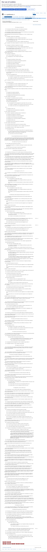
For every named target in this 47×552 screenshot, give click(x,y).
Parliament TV (34, 18)
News (37, 18)
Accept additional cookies (8, 9)
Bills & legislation (18, 18)
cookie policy (27, 6)
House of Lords (10, 18)
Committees (23, 18)
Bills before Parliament (24, 19)
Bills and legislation (19, 19)
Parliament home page (7, 19)
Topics (40, 18)
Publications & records (28, 18)
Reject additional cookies (20, 9)
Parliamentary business (13, 19)
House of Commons (5, 18)
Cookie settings (31, 9)
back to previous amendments (37, 24)
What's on (14, 18)
